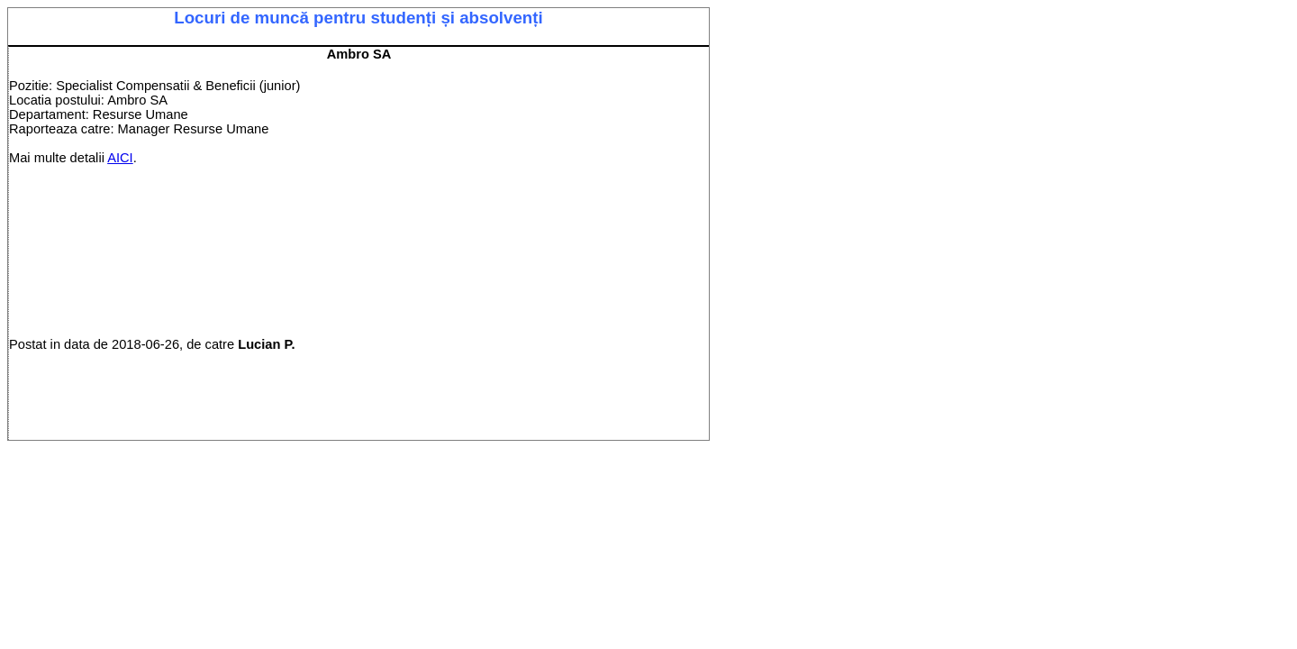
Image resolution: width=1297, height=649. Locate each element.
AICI (120, 158)
